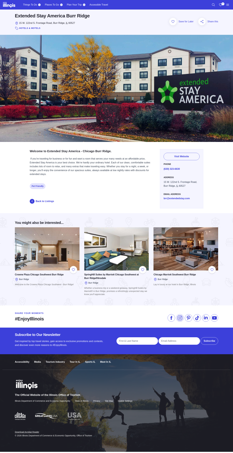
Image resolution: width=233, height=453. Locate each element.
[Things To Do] (39, 5)
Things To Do (30, 4)
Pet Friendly (38, 186)
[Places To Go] (61, 5)
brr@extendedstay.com (177, 198)
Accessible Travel (98, 4)
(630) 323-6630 (172, 168)
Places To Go (52, 4)
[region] (213, 4)
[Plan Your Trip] (84, 5)
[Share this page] (202, 22)
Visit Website (181, 156)
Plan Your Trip (74, 4)
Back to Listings (42, 202)
